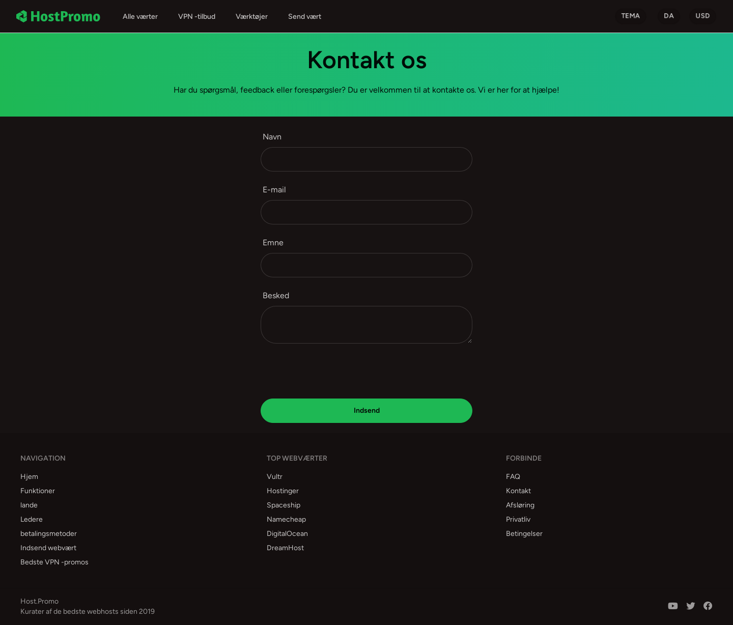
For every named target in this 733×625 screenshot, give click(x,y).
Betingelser (524, 533)
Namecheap (286, 519)
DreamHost (285, 548)
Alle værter (140, 16)
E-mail (274, 189)
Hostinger (283, 491)
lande (29, 505)
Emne (273, 242)
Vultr (275, 476)
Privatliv (518, 519)
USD (702, 16)
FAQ (513, 476)
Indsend (367, 410)
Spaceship (283, 505)
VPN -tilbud (196, 16)
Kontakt (518, 491)
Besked (276, 295)
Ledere (31, 519)
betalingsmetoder (48, 533)
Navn (272, 136)
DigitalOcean (287, 533)
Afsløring (520, 505)
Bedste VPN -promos (54, 562)
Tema (630, 16)
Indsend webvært (48, 548)
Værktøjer (252, 16)
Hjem (29, 476)
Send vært (304, 16)
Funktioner (37, 491)
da (669, 16)
